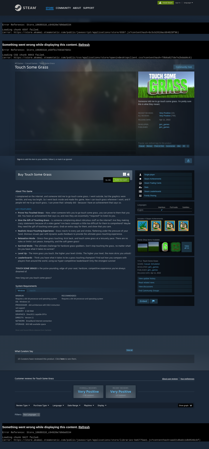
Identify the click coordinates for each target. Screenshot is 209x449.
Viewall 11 (186, 250)
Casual (141, 150)
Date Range (73, 411)
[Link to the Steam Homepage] (28, 10)
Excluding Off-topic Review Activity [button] (60, 420)
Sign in (20, 163)
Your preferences (187, 382)
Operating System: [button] (129, 420)
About (77, 7)
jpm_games (164, 128)
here (62, 362)
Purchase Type (40, 411)
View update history (147, 282)
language (187, 3)
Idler (178, 150)
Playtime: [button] (83, 420)
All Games (19, 67)
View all (129, 354)
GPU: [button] (155, 420)
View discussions (146, 290)
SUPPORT (88, 7)
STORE (50, 7)
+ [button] (187, 150)
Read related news (146, 286)
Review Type (22, 411)
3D (184, 150)
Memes (149, 150)
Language (57, 411)
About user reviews (170, 382)
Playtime (88, 411)
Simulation (155, 267)
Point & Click (159, 150)
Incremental (170, 150)
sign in (177, 3)
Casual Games (31, 67)
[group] (104, 421)
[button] (121, 183)
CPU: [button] (145, 420)
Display (101, 411)
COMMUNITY (63, 7)
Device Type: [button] (168, 420)
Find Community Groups (149, 294)
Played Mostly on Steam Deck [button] (105, 420)
